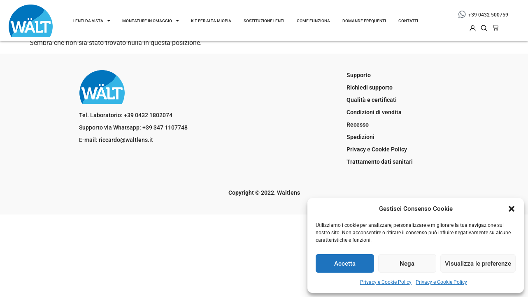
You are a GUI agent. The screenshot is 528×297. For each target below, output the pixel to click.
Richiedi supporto (370, 87)
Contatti (408, 21)
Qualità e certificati (372, 100)
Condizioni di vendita (374, 112)
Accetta (345, 263)
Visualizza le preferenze (478, 263)
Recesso (358, 124)
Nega (407, 263)
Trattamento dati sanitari (380, 161)
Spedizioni (360, 137)
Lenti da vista (91, 20)
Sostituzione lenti (264, 21)
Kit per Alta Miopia (211, 21)
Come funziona (313, 21)
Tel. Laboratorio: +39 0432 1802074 (125, 115)
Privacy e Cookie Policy (386, 282)
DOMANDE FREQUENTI (364, 21)
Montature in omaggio (150, 20)
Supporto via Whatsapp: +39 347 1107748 (133, 127)
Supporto (359, 75)
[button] (511, 209)
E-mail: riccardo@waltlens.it (116, 140)
